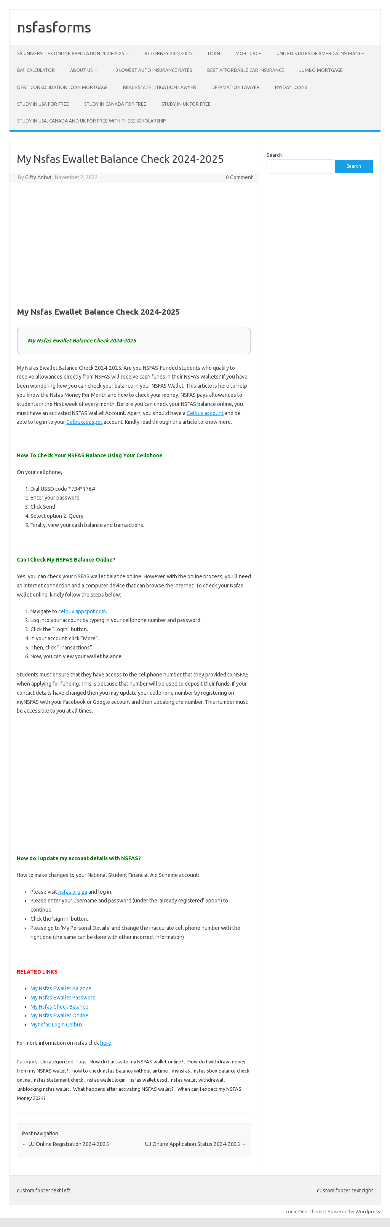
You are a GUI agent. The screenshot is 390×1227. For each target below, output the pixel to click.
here (105, 1043)
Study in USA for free (43, 104)
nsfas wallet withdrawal (197, 1079)
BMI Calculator (36, 70)
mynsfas (181, 1070)
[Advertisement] (134, 243)
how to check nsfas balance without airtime (120, 1070)
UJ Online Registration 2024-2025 (65, 1144)
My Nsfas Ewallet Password (63, 998)
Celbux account (205, 413)
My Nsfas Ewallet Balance (60, 988)
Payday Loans (291, 87)
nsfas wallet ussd (148, 1079)
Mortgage (248, 53)
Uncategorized (57, 1061)
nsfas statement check (58, 1079)
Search (274, 155)
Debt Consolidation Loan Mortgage (62, 87)
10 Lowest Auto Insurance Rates (152, 70)
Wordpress (367, 1211)
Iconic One (296, 1211)
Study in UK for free (186, 104)
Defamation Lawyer (235, 87)
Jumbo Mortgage (321, 70)
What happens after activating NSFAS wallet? (123, 1089)
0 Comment (239, 177)
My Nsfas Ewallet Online (59, 1015)
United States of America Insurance (320, 53)
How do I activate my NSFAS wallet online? (137, 1061)
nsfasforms (54, 27)
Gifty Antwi (38, 177)
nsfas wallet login (106, 1079)
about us (81, 70)
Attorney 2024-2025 (168, 53)
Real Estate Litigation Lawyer (159, 87)
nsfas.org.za (72, 892)
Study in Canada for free (115, 104)
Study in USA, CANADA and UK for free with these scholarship (91, 120)
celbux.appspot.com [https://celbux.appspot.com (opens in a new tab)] (82, 611)
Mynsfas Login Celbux (56, 1025)
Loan (214, 53)
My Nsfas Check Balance (59, 1007)
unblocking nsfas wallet (43, 1089)
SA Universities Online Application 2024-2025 (70, 53)
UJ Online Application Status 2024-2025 (195, 1144)
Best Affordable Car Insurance (245, 70)
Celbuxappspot (84, 422)
